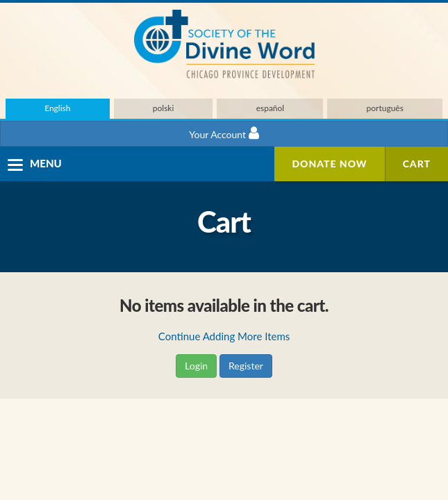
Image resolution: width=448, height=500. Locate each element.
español (270, 108)
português (385, 108)
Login (196, 366)
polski (163, 108)
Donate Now (329, 163)
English (57, 108)
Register (246, 366)
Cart (417, 163)
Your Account (223, 133)
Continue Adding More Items (224, 336)
